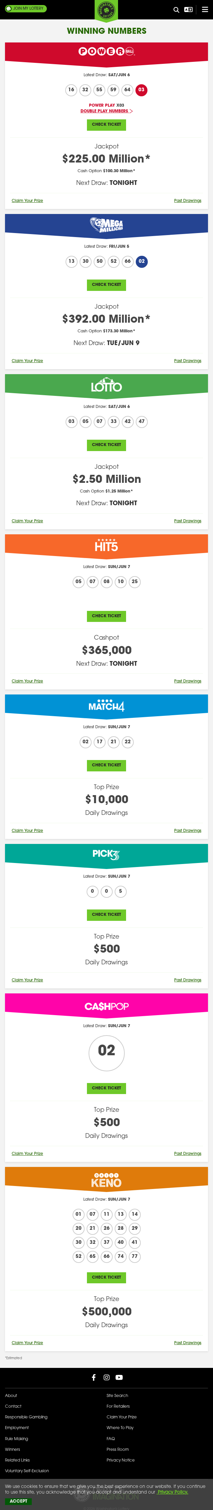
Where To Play (120, 1428)
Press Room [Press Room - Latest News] (118, 1450)
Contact (13, 1407)
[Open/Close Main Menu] (202, 9)
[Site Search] (176, 10)
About (11, 1396)
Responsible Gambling (26, 1417)
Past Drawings (187, 201)
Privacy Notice (121, 1461)
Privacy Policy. (172, 1492)
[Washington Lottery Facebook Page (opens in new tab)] (94, 1377)
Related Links (17, 1461)
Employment (17, 1428)
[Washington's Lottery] (106, 11)
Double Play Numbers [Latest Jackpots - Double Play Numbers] (107, 111)
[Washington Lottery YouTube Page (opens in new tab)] (119, 1377)
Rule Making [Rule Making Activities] (16, 1439)
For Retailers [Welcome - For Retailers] (118, 1407)
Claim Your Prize (27, 201)
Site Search (117, 1396)
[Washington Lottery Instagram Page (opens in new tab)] (106, 1377)
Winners (12, 1450)
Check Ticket (106, 125)
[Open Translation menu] (187, 9)
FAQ (111, 1439)
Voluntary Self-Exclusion (27, 1471)
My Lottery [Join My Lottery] (28, 8)
